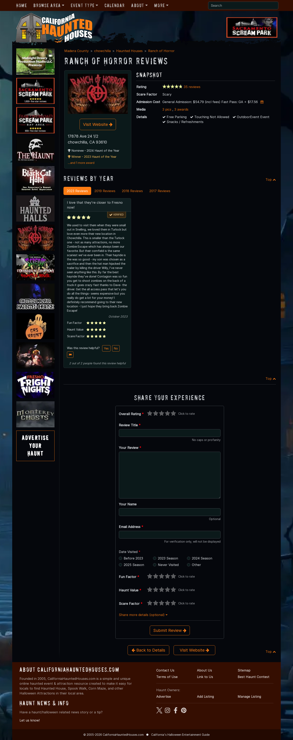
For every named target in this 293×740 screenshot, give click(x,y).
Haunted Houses (129, 51)
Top (271, 179)
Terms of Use (167, 677)
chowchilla (102, 51)
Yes (106, 348)
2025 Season (134, 565)
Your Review (130, 448)
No (116, 348)
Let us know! (30, 720)
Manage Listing (249, 696)
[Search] (243, 5)
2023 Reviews (77, 191)
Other (196, 565)
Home (21, 5)
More (159, 5)
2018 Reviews (132, 191)
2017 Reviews (159, 191)
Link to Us (205, 677)
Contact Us (165, 670)
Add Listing (205, 696)
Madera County (76, 51)
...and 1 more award (81, 163)
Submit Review (169, 630)
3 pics (166, 109)
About (137, 5)
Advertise (163, 696)
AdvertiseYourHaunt (35, 445)
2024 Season (202, 558)
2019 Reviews (104, 191)
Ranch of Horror (161, 51)
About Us (204, 670)
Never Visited (168, 565)
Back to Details (148, 650)
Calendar (115, 5)
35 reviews (192, 87)
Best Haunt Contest (253, 677)
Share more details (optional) (143, 615)
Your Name (128, 504)
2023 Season (168, 558)
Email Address (131, 527)
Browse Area (47, 5)
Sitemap (244, 670)
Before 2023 (133, 558)
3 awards (181, 109)
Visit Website (98, 124)
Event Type (83, 5)
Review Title (130, 425)
